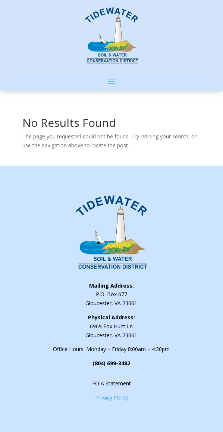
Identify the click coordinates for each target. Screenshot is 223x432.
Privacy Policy (111, 397)
